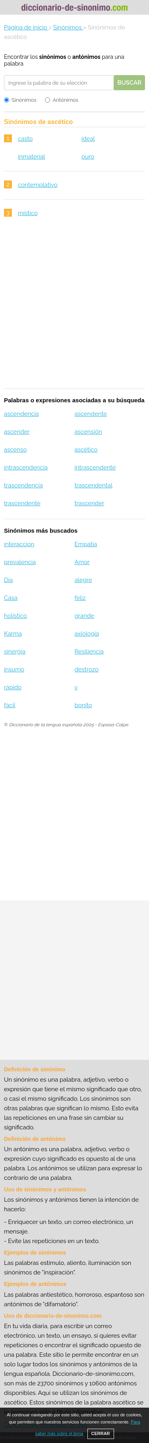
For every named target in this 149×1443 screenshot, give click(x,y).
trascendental (93, 485)
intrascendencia (26, 467)
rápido (12, 687)
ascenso (15, 449)
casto (25, 138)
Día (8, 580)
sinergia (14, 651)
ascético (85, 449)
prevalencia (20, 562)
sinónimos (52, 57)
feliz (79, 597)
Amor (81, 562)
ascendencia (21, 413)
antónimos (86, 57)
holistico (15, 615)
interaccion (19, 544)
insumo (14, 669)
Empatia (85, 544)
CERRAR (100, 1433)
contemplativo (38, 184)
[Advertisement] (74, 307)
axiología (86, 633)
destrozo (86, 669)
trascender (89, 503)
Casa (10, 597)
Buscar (129, 82)
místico (28, 213)
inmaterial (31, 156)
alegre (83, 580)
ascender (17, 431)
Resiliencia (88, 651)
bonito (83, 705)
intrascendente (95, 467)
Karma (13, 633)
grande (84, 615)
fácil (9, 705)
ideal (88, 138)
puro (87, 156)
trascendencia (23, 485)
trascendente (22, 503)
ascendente (90, 413)
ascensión (88, 431)
